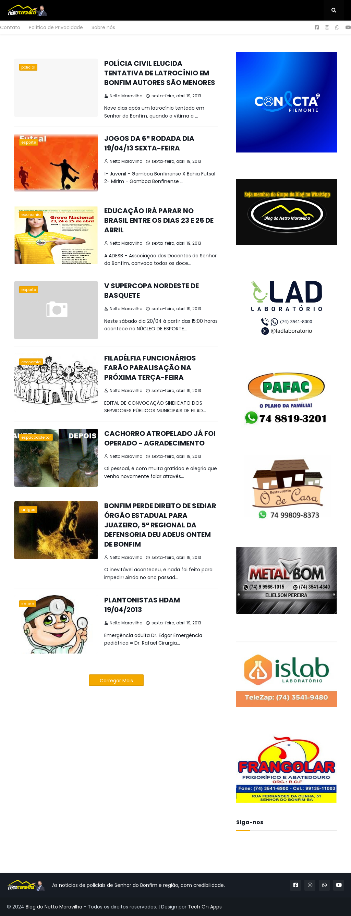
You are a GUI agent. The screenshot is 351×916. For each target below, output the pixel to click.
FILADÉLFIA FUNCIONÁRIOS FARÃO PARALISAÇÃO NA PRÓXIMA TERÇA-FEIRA (150, 367)
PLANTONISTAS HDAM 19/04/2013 (142, 604)
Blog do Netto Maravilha (54, 906)
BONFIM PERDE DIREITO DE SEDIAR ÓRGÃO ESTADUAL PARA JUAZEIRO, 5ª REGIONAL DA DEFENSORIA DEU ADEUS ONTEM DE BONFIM (160, 525)
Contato (10, 27)
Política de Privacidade (56, 27)
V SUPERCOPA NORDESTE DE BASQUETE (151, 290)
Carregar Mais (116, 680)
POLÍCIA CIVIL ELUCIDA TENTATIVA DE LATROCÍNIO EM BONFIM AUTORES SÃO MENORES (159, 73)
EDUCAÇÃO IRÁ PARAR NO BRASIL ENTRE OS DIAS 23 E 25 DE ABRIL (159, 220)
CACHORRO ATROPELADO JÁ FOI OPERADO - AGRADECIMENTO (160, 438)
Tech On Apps (205, 906)
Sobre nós (103, 27)
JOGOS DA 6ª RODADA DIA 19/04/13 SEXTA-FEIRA (149, 143)
